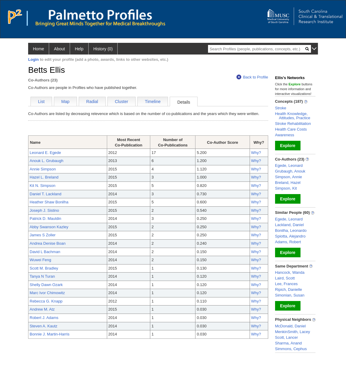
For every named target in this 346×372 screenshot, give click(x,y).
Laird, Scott (285, 278)
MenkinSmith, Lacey (292, 331)
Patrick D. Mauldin (45, 218)
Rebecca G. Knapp (46, 301)
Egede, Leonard (289, 165)
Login (33, 59)
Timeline (152, 101)
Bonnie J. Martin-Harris (49, 334)
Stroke (280, 108)
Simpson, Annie (288, 177)
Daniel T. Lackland (45, 194)
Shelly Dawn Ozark (46, 284)
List (41, 101)
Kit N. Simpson (42, 185)
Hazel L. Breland (44, 177)
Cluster (121, 101)
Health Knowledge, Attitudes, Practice (292, 115)
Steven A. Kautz (43, 326)
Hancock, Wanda (290, 272)
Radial (92, 101)
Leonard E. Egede (45, 152)
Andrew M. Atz (42, 309)
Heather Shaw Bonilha (49, 202)
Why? (256, 152)
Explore (287, 145)
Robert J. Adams (44, 317)
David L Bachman (45, 251)
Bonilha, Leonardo (291, 230)
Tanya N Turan (42, 276)
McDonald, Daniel (290, 326)
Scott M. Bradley (44, 268)
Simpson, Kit (286, 188)
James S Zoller (43, 235)
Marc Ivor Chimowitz (47, 293)
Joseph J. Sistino (44, 210)
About (59, 48)
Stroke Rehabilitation (293, 123)
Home (38, 48)
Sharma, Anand (288, 343)
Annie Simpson (43, 169)
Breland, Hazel (288, 182)
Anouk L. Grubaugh (46, 160)
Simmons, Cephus (291, 349)
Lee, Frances (286, 284)
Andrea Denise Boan (48, 243)
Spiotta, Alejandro (290, 236)
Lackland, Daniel (289, 225)
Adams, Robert (288, 242)
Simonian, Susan (289, 295)
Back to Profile (252, 77)
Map (65, 101)
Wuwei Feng (40, 260)
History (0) (103, 48)
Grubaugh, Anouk (290, 171)
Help (79, 48)
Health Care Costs (291, 129)
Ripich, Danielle (288, 289)
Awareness (284, 135)
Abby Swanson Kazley (49, 227)
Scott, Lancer (286, 337)
